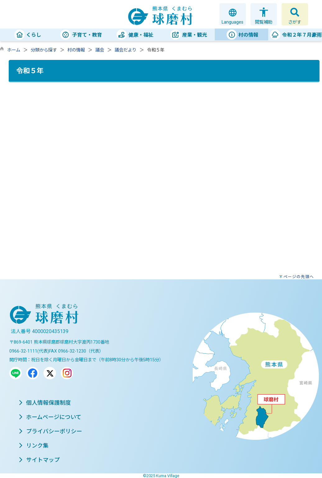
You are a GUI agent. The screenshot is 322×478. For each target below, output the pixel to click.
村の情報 (76, 50)
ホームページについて (50, 417)
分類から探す (44, 50)
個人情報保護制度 (45, 402)
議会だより (125, 50)
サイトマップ (39, 460)
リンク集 (33, 445)
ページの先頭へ (298, 276)
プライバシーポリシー (50, 431)
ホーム (13, 50)
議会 (99, 50)
